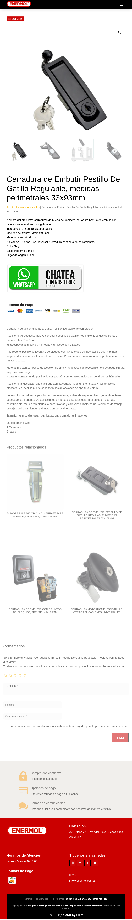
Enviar (120, 738)
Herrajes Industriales (28, 208)
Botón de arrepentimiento (94, 900)
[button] (120, 33)
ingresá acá (72, 899)
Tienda (10, 208)
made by (66, 916)
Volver (16, 20)
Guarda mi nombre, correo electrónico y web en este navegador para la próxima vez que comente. (68, 727)
